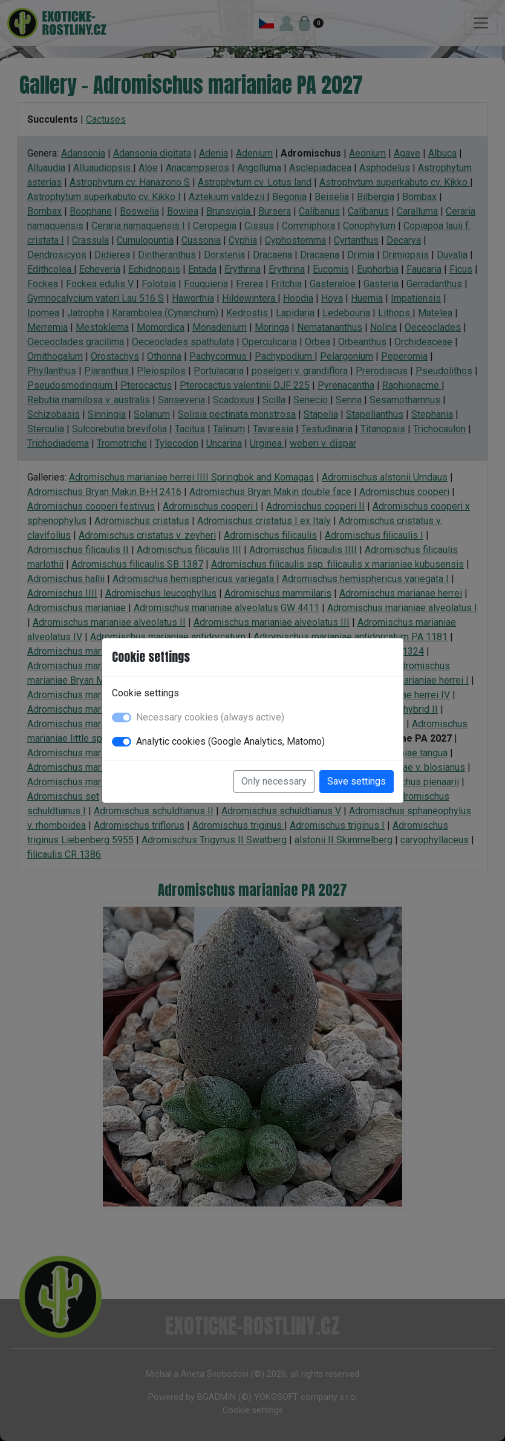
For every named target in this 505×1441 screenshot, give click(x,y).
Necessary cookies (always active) (210, 717)
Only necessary (274, 781)
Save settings (356, 781)
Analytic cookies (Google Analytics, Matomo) (230, 741)
